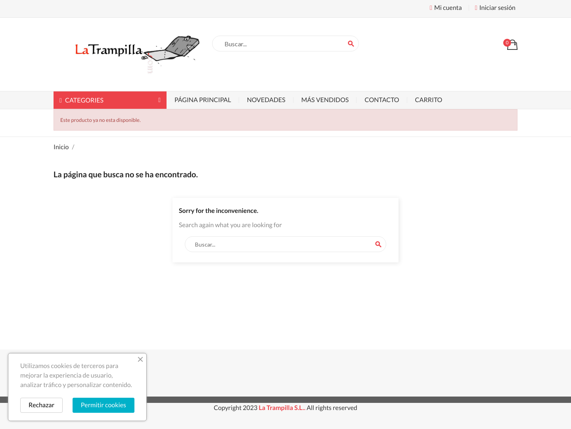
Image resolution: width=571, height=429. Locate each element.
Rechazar (41, 405)
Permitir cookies (103, 405)
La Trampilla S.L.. (282, 408)
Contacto (381, 100)
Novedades (266, 100)
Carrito (429, 100)
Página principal (202, 100)
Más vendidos (325, 100)
